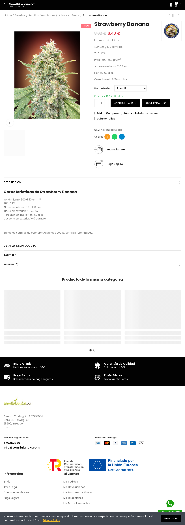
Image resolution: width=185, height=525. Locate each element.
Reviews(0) (11, 264)
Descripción (12, 182)
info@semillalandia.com (22, 447)
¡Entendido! (171, 518)
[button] (90, 350)
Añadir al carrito (125, 103)
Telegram (121, 137)
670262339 (12, 443)
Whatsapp (114, 137)
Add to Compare (107, 113)
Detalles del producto (20, 245)
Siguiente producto (178, 15)
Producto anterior (169, 15)
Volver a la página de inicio (174, 15)
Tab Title (10, 255)
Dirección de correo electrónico (107, 137)
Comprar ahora (156, 103)
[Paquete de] (130, 88)
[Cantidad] (101, 103)
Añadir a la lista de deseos (140, 113)
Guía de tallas (105, 118)
